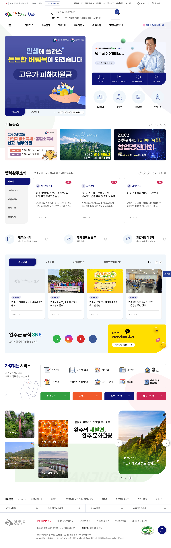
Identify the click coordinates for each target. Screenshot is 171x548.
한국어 (159, 3)
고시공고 (12, 190)
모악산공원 (116, 396)
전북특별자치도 (116, 25)
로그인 (143, 3)
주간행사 (12, 217)
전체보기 (22, 262)
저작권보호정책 (102, 521)
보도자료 (50, 262)
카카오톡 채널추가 (122, 345)
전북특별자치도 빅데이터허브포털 (79, 499)
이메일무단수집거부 (65, 521)
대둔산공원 (148, 396)
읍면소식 (12, 208)
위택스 (54, 499)
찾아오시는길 (84, 521)
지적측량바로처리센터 (33, 499)
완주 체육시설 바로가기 (155, 25)
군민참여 (35, 111)
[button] (112, 19)
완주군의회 (78, 3)
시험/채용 (12, 199)
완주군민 (51, 396)
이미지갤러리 (79, 262)
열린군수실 (89, 3)
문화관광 (120, 3)
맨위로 (162, 530)
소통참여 (46, 25)
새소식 (11, 181)
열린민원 (29, 25)
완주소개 (96, 25)
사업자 (82, 396)
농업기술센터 (109, 3)
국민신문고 (142, 499)
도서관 (128, 3)
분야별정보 (79, 25)
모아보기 (52, 3)
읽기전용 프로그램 (139, 521)
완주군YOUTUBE (112, 262)
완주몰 (105, 499)
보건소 (99, 3)
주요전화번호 (120, 521)
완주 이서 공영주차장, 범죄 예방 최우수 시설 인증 (82, 18)
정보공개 (62, 25)
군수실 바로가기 (104, 63)
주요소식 (15, 111)
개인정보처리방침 (43, 521)
